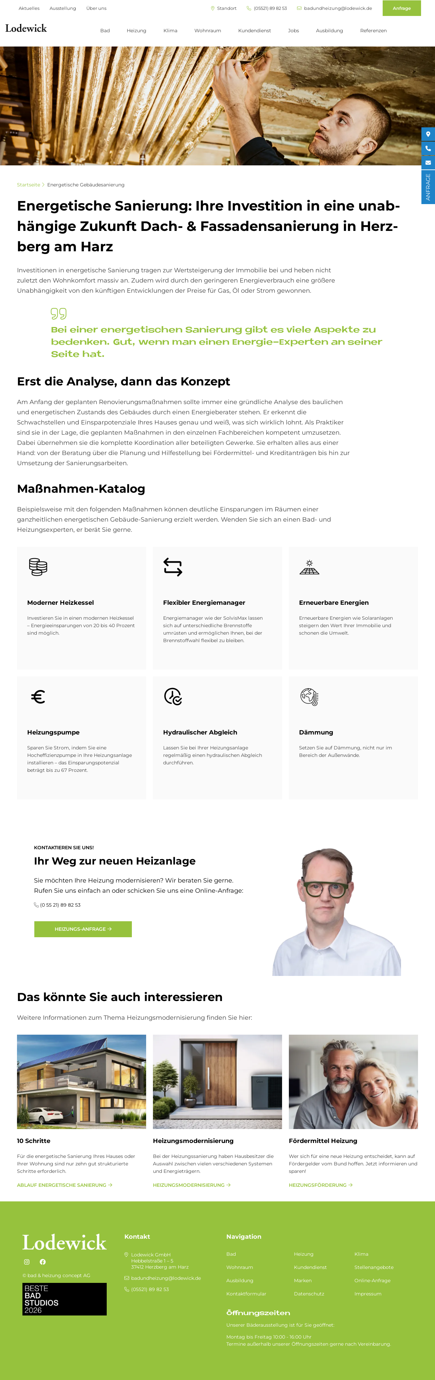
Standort (224, 8)
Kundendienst (254, 31)
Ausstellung (63, 8)
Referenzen (373, 31)
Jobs (293, 31)
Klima (170, 31)
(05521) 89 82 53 (267, 8)
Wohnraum (207, 31)
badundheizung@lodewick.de (334, 8)
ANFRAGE (428, 187)
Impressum (368, 1294)
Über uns (96, 8)
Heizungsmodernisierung (193, 1141)
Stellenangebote (374, 1267)
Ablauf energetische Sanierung (61, 1185)
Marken (303, 1280)
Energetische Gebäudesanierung (86, 185)
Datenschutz (309, 1294)
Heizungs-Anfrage (80, 929)
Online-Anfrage (372, 1280)
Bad (105, 31)
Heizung (136, 31)
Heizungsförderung (318, 1185)
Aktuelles (29, 8)
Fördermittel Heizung (323, 1141)
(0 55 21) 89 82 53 (60, 905)
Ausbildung (329, 31)
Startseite (28, 185)
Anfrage (402, 8)
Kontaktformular (246, 1294)
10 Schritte (33, 1141)
